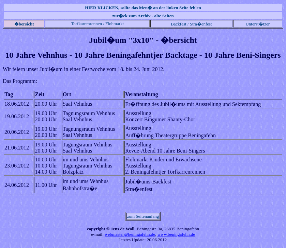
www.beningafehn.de (176, 234)
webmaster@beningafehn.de (130, 234)
